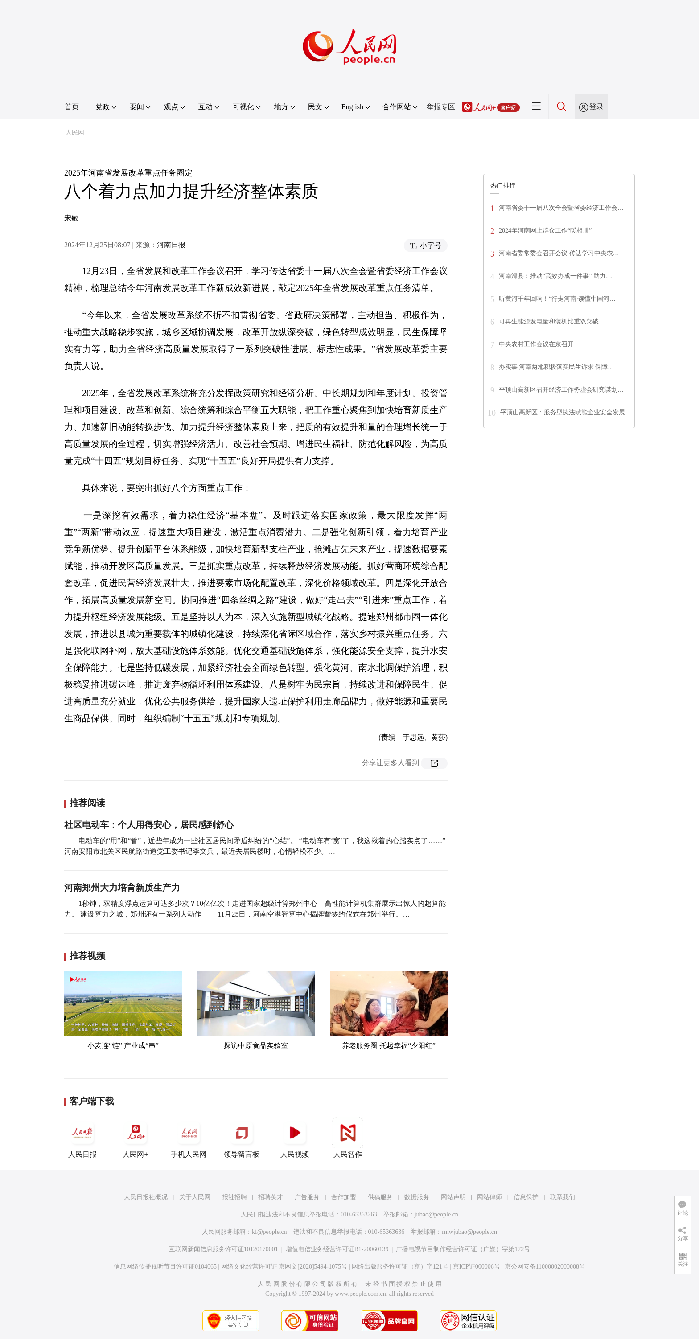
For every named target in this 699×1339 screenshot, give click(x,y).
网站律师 (489, 1197)
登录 (596, 107)
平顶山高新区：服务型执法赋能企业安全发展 (562, 412)
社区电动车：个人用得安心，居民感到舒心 (149, 825)
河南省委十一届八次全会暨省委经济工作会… (561, 208)
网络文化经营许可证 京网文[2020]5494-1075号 (284, 1266)
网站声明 (453, 1197)
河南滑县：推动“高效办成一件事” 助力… (555, 276)
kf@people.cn (269, 1231)
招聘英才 (270, 1197)
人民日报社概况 (146, 1197)
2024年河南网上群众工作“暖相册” (545, 230)
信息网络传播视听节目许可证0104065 (165, 1266)
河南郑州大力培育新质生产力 (122, 888)
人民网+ (135, 1137)
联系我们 (562, 1197)
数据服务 (416, 1197)
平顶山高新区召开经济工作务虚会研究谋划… (561, 389)
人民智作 (347, 1137)
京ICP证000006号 (476, 1266)
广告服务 (307, 1197)
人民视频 (294, 1137)
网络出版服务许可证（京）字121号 (400, 1266)
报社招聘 (234, 1197)
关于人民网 (194, 1197)
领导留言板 (241, 1137)
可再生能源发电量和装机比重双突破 (549, 321)
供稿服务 (380, 1197)
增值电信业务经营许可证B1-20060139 (337, 1249)
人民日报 (82, 1137)
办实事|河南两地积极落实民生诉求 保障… (556, 367)
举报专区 (441, 107)
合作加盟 (343, 1197)
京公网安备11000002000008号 (545, 1266)
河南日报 (171, 245)
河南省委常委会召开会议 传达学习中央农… (559, 253)
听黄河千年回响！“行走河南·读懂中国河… (557, 298)
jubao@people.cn (436, 1214)
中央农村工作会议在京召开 (536, 344)
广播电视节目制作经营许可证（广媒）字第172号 (463, 1249)
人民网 (75, 132)
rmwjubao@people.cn (469, 1231)
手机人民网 (188, 1137)
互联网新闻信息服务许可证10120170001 (223, 1249)
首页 (72, 107)
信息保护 (526, 1197)
